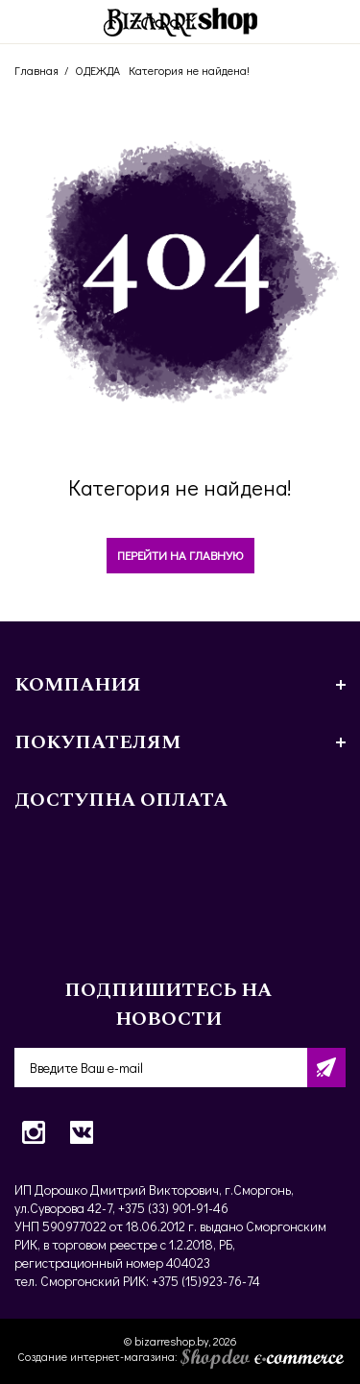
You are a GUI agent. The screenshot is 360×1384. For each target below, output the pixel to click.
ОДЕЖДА (97, 70)
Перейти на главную (180, 554)
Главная (36, 70)
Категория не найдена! (189, 70)
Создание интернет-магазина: (180, 1356)
